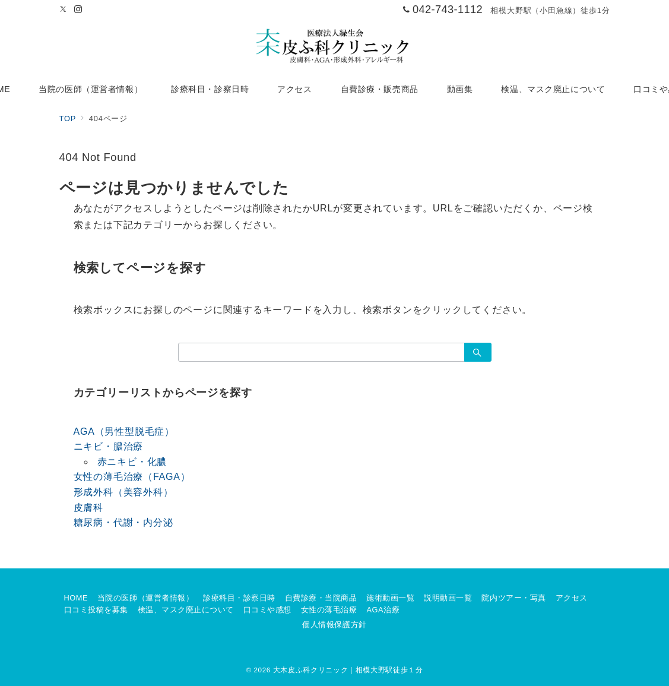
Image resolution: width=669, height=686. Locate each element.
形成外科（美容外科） (123, 492)
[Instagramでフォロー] (78, 9)
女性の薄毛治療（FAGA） (132, 477)
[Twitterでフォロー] (63, 9)
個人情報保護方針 (334, 624)
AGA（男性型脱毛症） (124, 431)
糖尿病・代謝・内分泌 (123, 522)
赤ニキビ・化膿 (132, 462)
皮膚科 (88, 507)
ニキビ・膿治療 (109, 446)
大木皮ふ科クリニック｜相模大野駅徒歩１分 (348, 670)
